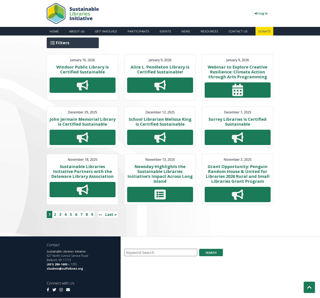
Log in (263, 13)
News (185, 31)
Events (165, 31)
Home (54, 31)
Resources (209, 31)
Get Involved (106, 31)
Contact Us (238, 31)
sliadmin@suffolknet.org (65, 268)
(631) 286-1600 (57, 264)
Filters (60, 42)
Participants (138, 31)
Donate (264, 31)
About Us (76, 31)
